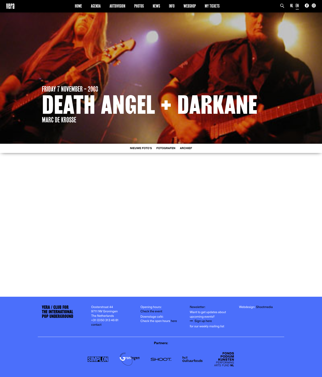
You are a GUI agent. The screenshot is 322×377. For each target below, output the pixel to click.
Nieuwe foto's (141, 148)
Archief (186, 148)
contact (96, 325)
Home (78, 6)
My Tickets (212, 6)
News (156, 6)
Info (172, 6)
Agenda (96, 6)
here (174, 321)
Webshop (190, 6)
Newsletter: (197, 307)
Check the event (151, 311)
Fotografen (165, 148)
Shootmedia (264, 307)
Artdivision (117, 6)
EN (297, 5)
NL (291, 5)
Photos (139, 6)
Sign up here (203, 321)
